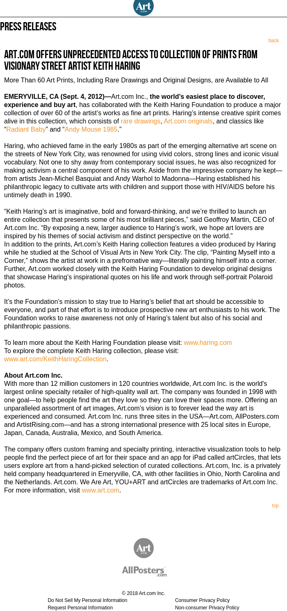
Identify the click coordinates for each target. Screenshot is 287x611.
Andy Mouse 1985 (91, 129)
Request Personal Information (80, 608)
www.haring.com (208, 342)
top (275, 505)
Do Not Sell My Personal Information (87, 600)
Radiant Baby (26, 129)
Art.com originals (188, 121)
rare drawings (141, 121)
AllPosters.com (137, 569)
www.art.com (100, 490)
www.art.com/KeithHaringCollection (55, 359)
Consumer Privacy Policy (202, 600)
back (274, 40)
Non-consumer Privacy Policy (207, 608)
